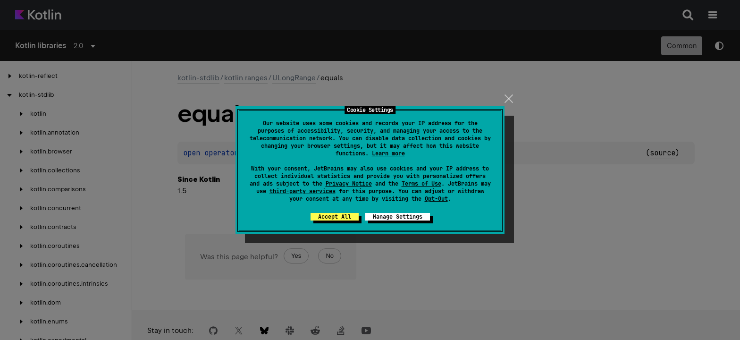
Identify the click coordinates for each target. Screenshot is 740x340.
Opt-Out (436, 199)
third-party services (302, 191)
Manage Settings (397, 217)
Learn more (388, 153)
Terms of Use (421, 183)
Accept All (334, 217)
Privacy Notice (349, 183)
